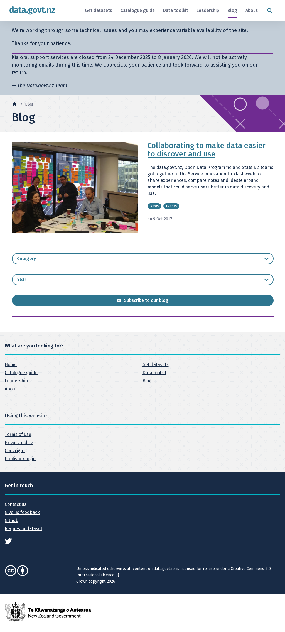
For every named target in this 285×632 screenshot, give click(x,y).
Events (171, 206)
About (251, 10)
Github (11, 520)
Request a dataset (23, 528)
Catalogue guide (138, 10)
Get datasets (98, 10)
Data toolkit (175, 10)
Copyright (15, 450)
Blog (232, 10)
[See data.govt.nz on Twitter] (8, 541)
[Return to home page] (32, 10)
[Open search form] (269, 10)
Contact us (15, 504)
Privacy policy (19, 442)
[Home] (14, 104)
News (154, 206)
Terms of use (18, 434)
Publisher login (20, 458)
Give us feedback (22, 512)
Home (11, 364)
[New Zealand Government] (48, 611)
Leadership (207, 10)
